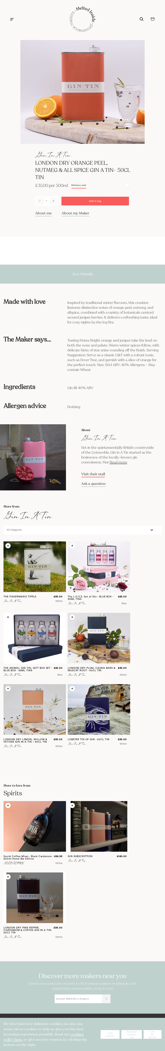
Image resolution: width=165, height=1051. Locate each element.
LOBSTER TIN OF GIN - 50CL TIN (88, 739)
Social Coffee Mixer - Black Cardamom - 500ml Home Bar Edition (28, 857)
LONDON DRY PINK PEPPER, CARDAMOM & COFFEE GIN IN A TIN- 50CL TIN (27, 930)
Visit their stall (93, 474)
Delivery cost (78, 185)
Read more (118, 462)
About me (43, 213)
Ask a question (93, 483)
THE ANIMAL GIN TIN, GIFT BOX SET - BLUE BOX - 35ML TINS (27, 669)
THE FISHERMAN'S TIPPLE (19, 596)
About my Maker (75, 213)
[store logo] (82, 19)
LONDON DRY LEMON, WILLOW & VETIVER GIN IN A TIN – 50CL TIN (25, 740)
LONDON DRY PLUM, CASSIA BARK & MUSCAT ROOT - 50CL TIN (91, 669)
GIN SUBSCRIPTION (80, 856)
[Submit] (106, 998)
